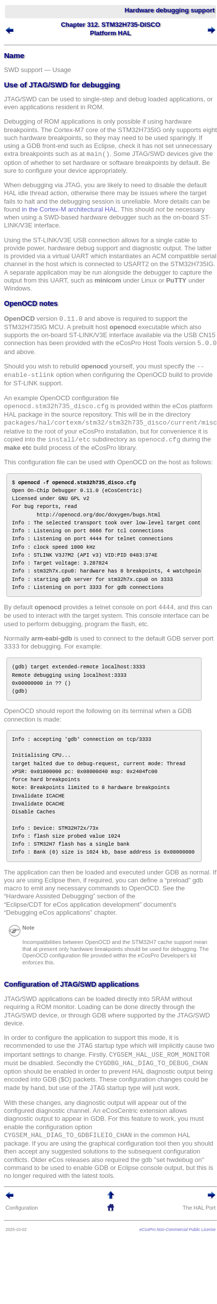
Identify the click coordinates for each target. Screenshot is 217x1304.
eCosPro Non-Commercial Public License (178, 1229)
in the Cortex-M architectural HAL (69, 209)
